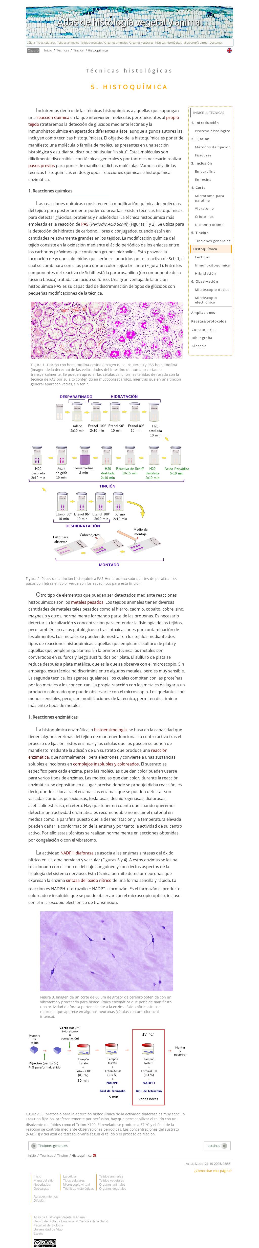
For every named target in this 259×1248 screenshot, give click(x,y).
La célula (69, 1176)
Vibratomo (204, 208)
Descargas (216, 42)
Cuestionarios (204, 329)
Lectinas (202, 257)
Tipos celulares (46, 42)
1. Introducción (205, 122)
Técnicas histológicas (168, 42)
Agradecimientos (46, 1196)
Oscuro (33, 50)
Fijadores (203, 155)
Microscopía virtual (195, 42)
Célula (31, 42)
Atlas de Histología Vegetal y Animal (59, 1217)
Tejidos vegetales (91, 42)
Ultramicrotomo (209, 224)
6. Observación (204, 281)
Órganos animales (116, 42)
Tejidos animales (68, 42)
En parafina (205, 171)
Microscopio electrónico (206, 300)
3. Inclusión (201, 163)
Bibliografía (202, 337)
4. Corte (198, 187)
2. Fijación (200, 139)
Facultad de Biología (48, 1225)
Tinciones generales (212, 241)
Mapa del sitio (44, 1180)
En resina (203, 179)
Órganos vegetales (141, 42)
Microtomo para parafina (209, 198)
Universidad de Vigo (48, 1229)
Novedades (42, 1184)
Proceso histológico (212, 131)
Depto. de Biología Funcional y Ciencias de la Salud (71, 1221)
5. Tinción (200, 232)
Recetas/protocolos (208, 321)
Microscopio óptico (212, 289)
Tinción (79, 50)
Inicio (48, 50)
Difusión (39, 1200)
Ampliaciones (203, 312)
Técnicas (63, 50)
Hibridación (205, 273)
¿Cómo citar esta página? (213, 1170)
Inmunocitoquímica (212, 265)
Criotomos (204, 216)
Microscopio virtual (76, 1184)
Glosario (199, 346)
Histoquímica (205, 249)
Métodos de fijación (213, 147)
